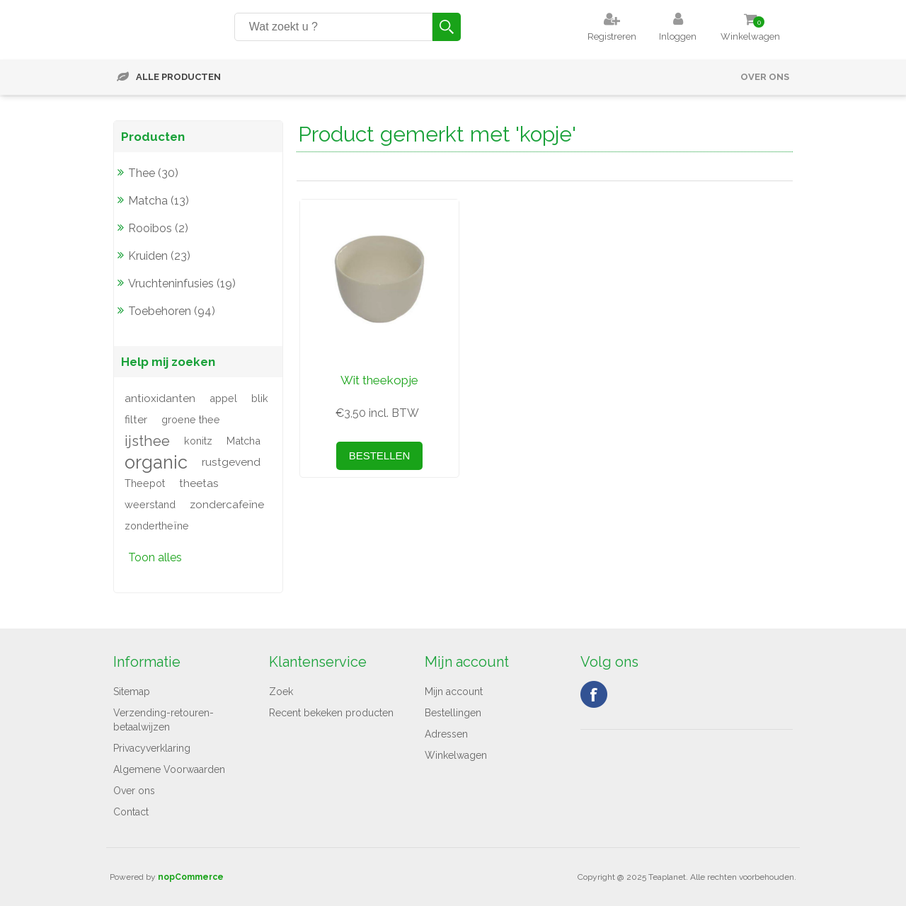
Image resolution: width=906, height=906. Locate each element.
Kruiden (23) (159, 256)
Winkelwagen (456, 755)
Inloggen (677, 36)
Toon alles (155, 557)
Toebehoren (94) (171, 311)
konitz (198, 441)
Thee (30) (153, 173)
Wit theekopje (379, 380)
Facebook (593, 694)
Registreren (611, 36)
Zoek (281, 691)
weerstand (150, 504)
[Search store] (333, 27)
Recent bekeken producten (331, 712)
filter (136, 419)
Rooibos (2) (158, 228)
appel (223, 398)
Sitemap (131, 691)
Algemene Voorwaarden (169, 769)
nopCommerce (191, 877)
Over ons (764, 76)
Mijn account (454, 691)
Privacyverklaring (151, 748)
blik (259, 398)
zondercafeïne (227, 504)
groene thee (190, 419)
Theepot (145, 483)
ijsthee (147, 440)
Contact (131, 812)
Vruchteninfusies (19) (182, 283)
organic (156, 462)
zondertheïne (157, 526)
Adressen (446, 734)
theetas (199, 483)
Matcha (243, 441)
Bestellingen (453, 712)
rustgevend (231, 462)
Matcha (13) (158, 200)
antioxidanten (160, 398)
